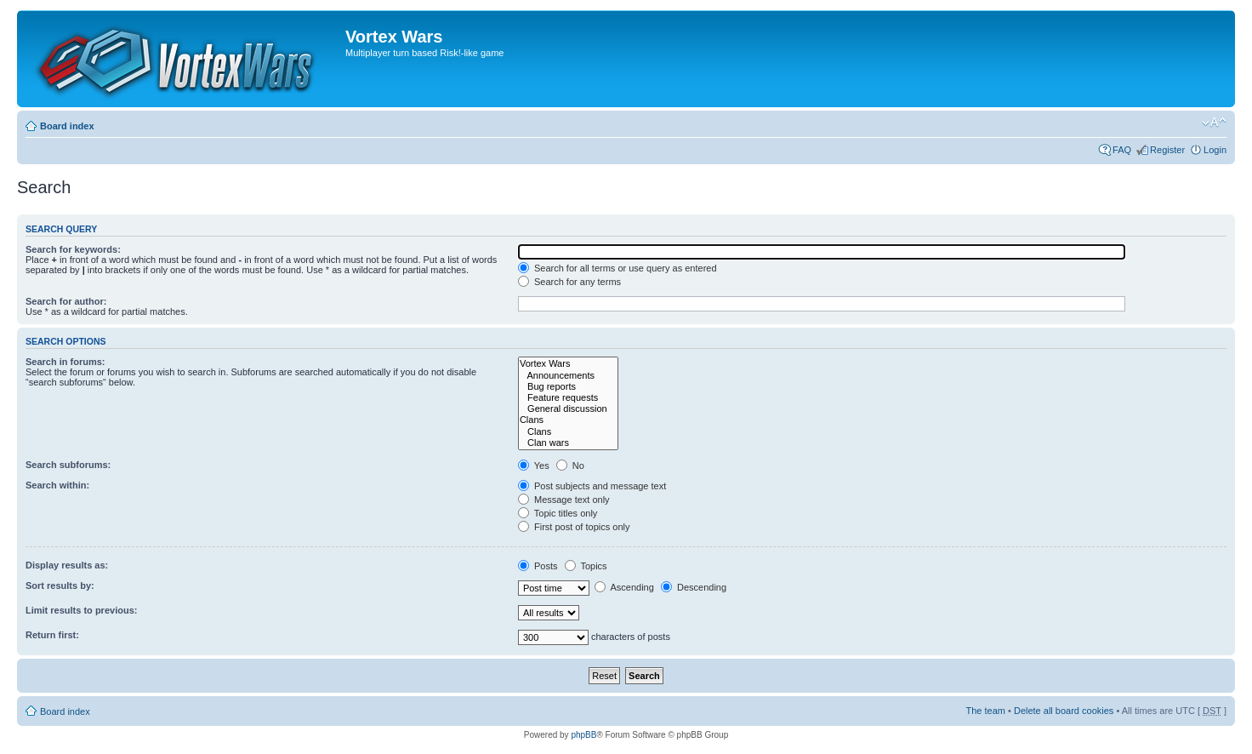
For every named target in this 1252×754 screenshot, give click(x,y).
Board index (67, 126)
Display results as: (67, 565)
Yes (533, 465)
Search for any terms (569, 282)
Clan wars (568, 442)
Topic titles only (557, 513)
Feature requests (568, 397)
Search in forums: (65, 362)
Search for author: (66, 301)
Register (1167, 150)
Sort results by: (60, 585)
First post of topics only (574, 527)
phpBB (583, 735)
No (570, 465)
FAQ (1122, 150)
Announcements (568, 375)
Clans (568, 420)
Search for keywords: (73, 249)
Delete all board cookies (1063, 710)
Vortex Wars (568, 363)
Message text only (564, 499)
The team (985, 710)
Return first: (52, 635)
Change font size (1214, 122)
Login (1215, 150)
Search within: (57, 485)
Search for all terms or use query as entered (617, 268)
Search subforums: (68, 465)
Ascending (624, 587)
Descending (693, 587)
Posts (538, 566)
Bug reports (568, 386)
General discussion (568, 408)
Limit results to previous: (81, 610)
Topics (586, 566)
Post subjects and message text (592, 486)
